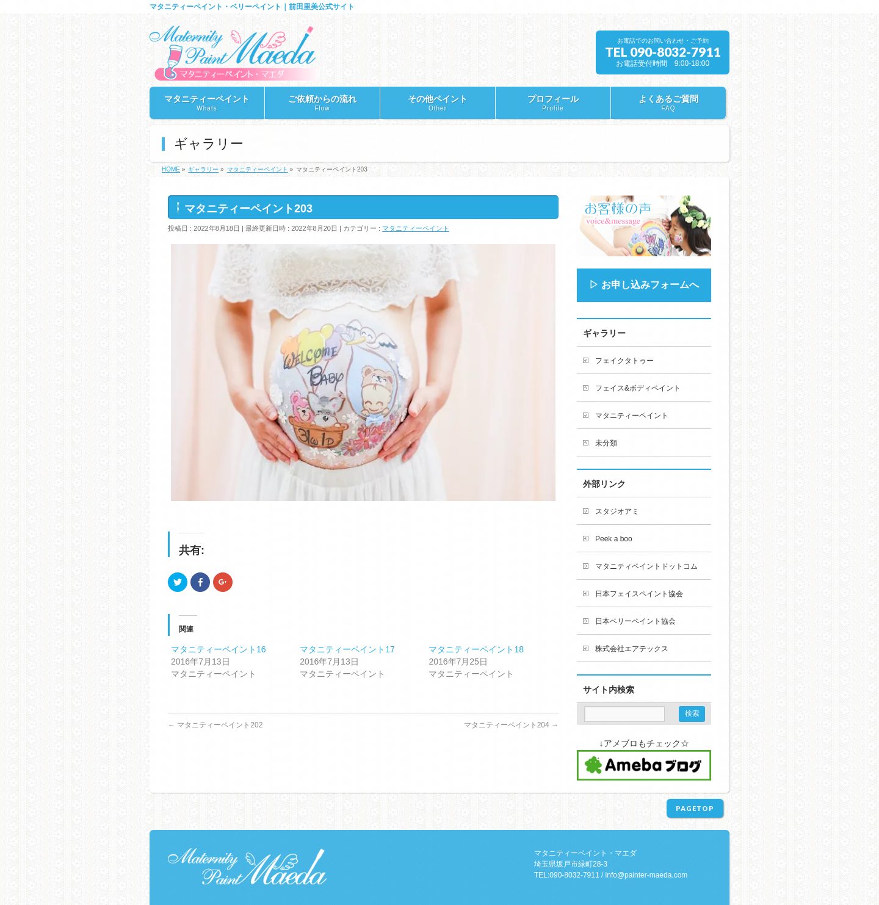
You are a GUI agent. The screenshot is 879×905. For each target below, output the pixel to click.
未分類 (606, 443)
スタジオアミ (617, 511)
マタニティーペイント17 (347, 649)
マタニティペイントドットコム (646, 566)
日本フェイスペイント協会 (639, 594)
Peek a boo (613, 539)
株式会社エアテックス (631, 648)
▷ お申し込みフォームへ (644, 284)
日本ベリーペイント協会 (635, 621)
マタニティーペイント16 (218, 649)
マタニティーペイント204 (511, 725)
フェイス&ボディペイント (638, 388)
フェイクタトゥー (624, 360)
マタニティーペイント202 (215, 725)
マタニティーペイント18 (476, 649)
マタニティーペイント (415, 228)
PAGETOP (695, 808)
